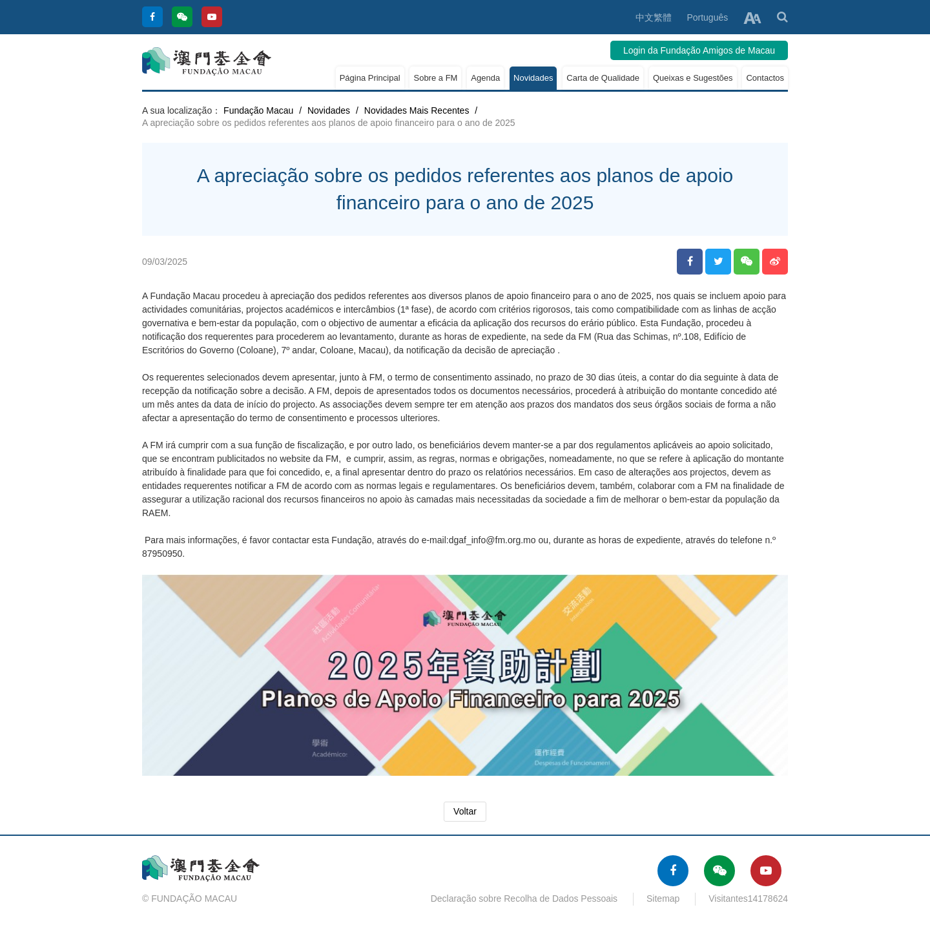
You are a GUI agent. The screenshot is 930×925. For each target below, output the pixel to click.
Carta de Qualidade (602, 78)
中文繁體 (654, 17)
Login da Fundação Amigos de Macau (699, 50)
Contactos (765, 78)
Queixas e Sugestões (693, 78)
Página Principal (370, 78)
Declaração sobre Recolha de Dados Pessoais (524, 898)
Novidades (533, 78)
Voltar (465, 811)
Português (707, 17)
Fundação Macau (258, 110)
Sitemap (662, 898)
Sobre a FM (435, 78)
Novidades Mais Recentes (417, 110)
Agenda (485, 78)
